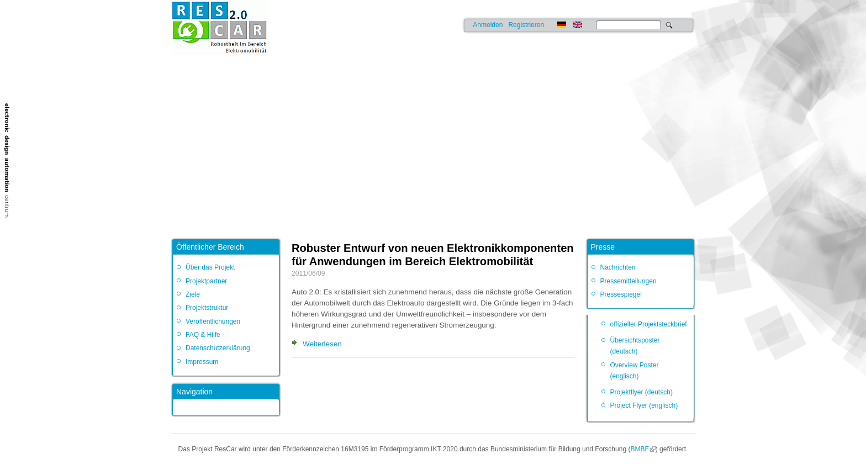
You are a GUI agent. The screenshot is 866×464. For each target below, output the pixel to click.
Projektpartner (206, 281)
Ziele (193, 294)
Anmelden (488, 25)
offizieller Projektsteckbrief (648, 324)
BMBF (639, 449)
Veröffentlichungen (213, 321)
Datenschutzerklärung (218, 348)
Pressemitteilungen (628, 281)
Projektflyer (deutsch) (641, 392)
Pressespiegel (621, 294)
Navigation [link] (194, 391)
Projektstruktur (207, 308)
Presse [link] (603, 246)
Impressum (202, 362)
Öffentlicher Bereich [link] (210, 246)
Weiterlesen (322, 344)
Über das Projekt (210, 267)
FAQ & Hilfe (203, 335)
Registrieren (526, 25)
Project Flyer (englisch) (644, 405)
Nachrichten (618, 267)
